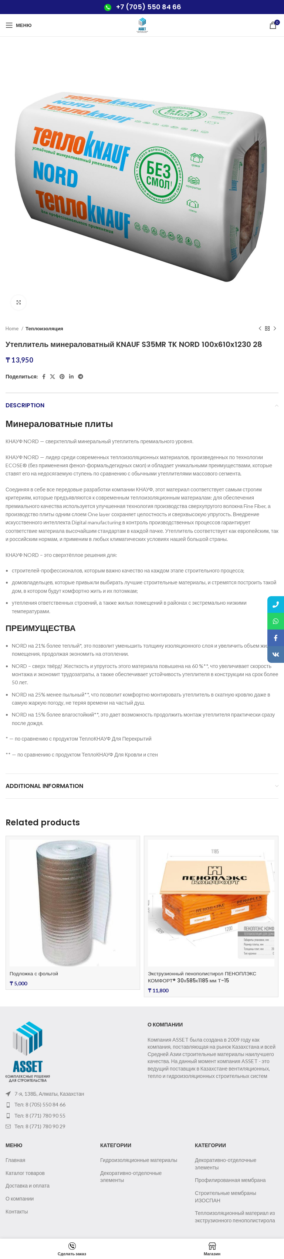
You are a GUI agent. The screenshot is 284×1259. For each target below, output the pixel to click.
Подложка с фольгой (35, 973)
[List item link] (71, 1105)
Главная (15, 1160)
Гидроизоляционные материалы (138, 1160)
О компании (20, 1198)
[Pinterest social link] (62, 376)
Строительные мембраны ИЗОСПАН (225, 1196)
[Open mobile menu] (18, 25)
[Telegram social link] (80, 376)
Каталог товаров (25, 1173)
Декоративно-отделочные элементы (131, 1176)
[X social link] (52, 376)
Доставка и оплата (28, 1185)
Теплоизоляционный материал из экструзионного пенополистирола (235, 1216)
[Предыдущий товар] (260, 329)
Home (13, 328)
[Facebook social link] (44, 376)
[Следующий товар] (274, 329)
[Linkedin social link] (71, 376)
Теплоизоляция (44, 328)
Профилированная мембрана (230, 1180)
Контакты (17, 1211)
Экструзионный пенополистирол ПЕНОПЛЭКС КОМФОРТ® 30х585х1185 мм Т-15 (204, 977)
